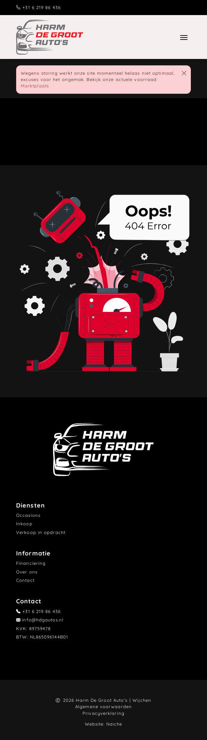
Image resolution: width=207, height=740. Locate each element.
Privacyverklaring (103, 713)
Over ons (27, 572)
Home (65, 134)
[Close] (184, 73)
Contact (25, 580)
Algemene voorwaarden (103, 706)
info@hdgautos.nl (42, 619)
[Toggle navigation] (184, 37)
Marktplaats (35, 85)
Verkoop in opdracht (40, 532)
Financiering (31, 563)
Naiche (114, 724)
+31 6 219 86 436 (41, 7)
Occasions (28, 515)
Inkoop (24, 523)
